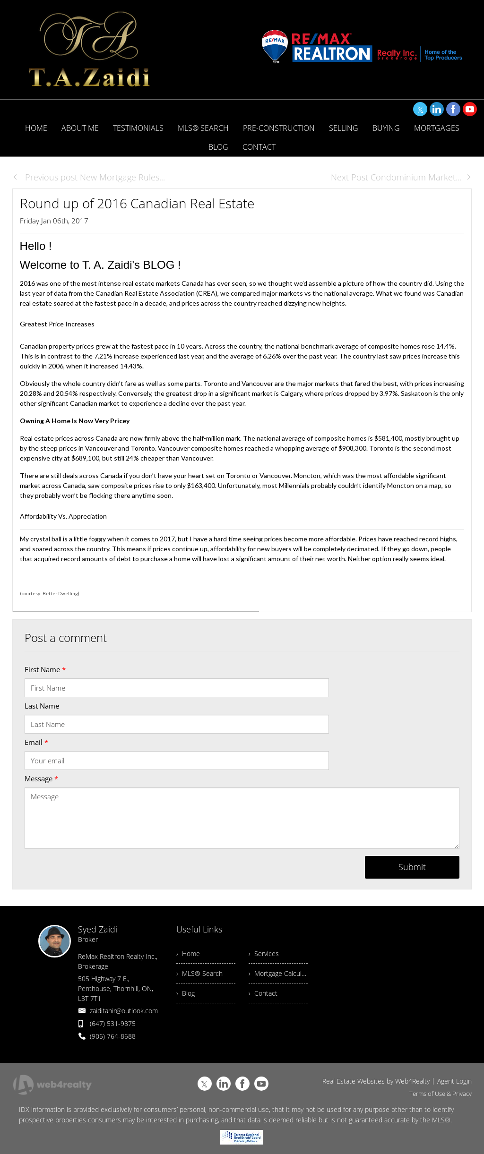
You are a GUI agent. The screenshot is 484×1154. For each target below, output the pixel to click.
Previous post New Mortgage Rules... (88, 177)
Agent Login (454, 1081)
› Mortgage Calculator (278, 973)
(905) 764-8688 (113, 1036)
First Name (45, 669)
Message (41, 778)
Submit (412, 866)
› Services (264, 953)
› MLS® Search (199, 973)
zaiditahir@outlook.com (124, 1010)
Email (36, 742)
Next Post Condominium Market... (401, 177)
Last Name (42, 705)
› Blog (185, 993)
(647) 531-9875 (113, 1023)
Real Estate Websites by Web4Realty (376, 1081)
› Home (188, 953)
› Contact (263, 993)
